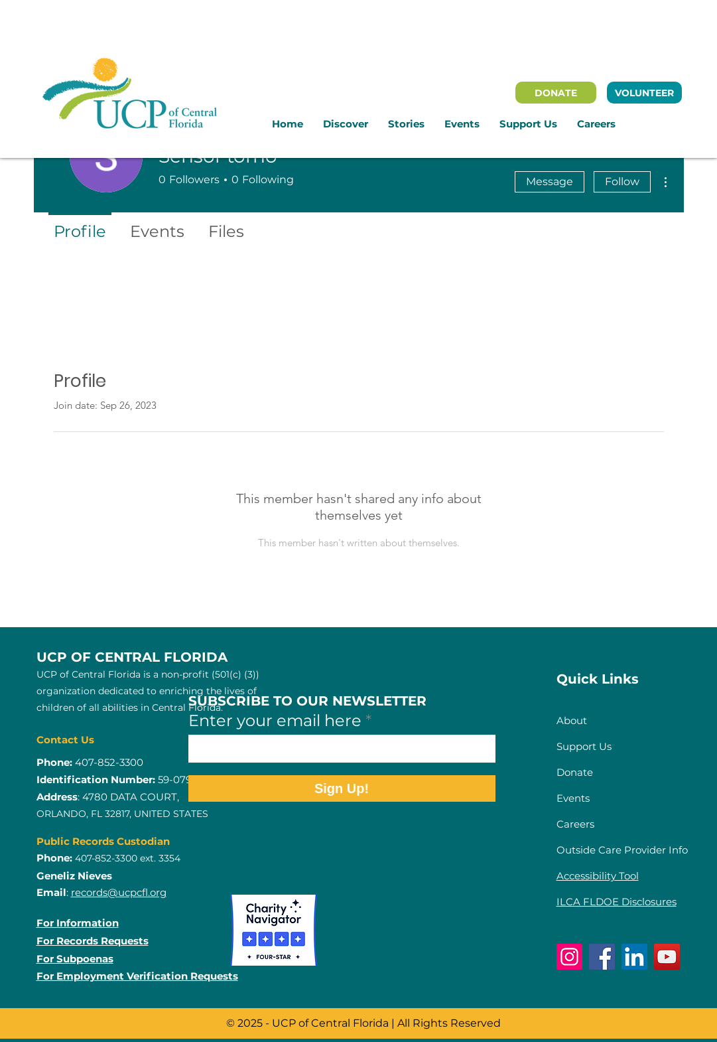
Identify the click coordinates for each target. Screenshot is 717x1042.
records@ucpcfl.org (118, 892)
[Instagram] (569, 957)
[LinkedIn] (634, 957)
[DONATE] (555, 93)
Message (549, 181)
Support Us (584, 746)
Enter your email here (274, 721)
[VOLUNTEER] (644, 93)
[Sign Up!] (341, 788)
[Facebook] (602, 957)
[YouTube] (667, 957)
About (571, 720)
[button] (345, 124)
